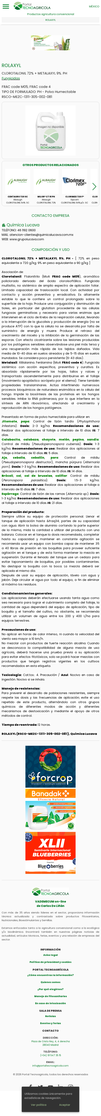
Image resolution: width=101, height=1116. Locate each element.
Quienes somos (50, 982)
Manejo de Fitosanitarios (50, 996)
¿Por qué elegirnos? (50, 989)
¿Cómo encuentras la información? (50, 975)
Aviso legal (50, 955)
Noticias (50, 1016)
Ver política (38, 1105)
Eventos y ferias (50, 1023)
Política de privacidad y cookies (50, 962)
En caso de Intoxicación (50, 1003)
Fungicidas (11, 78)
